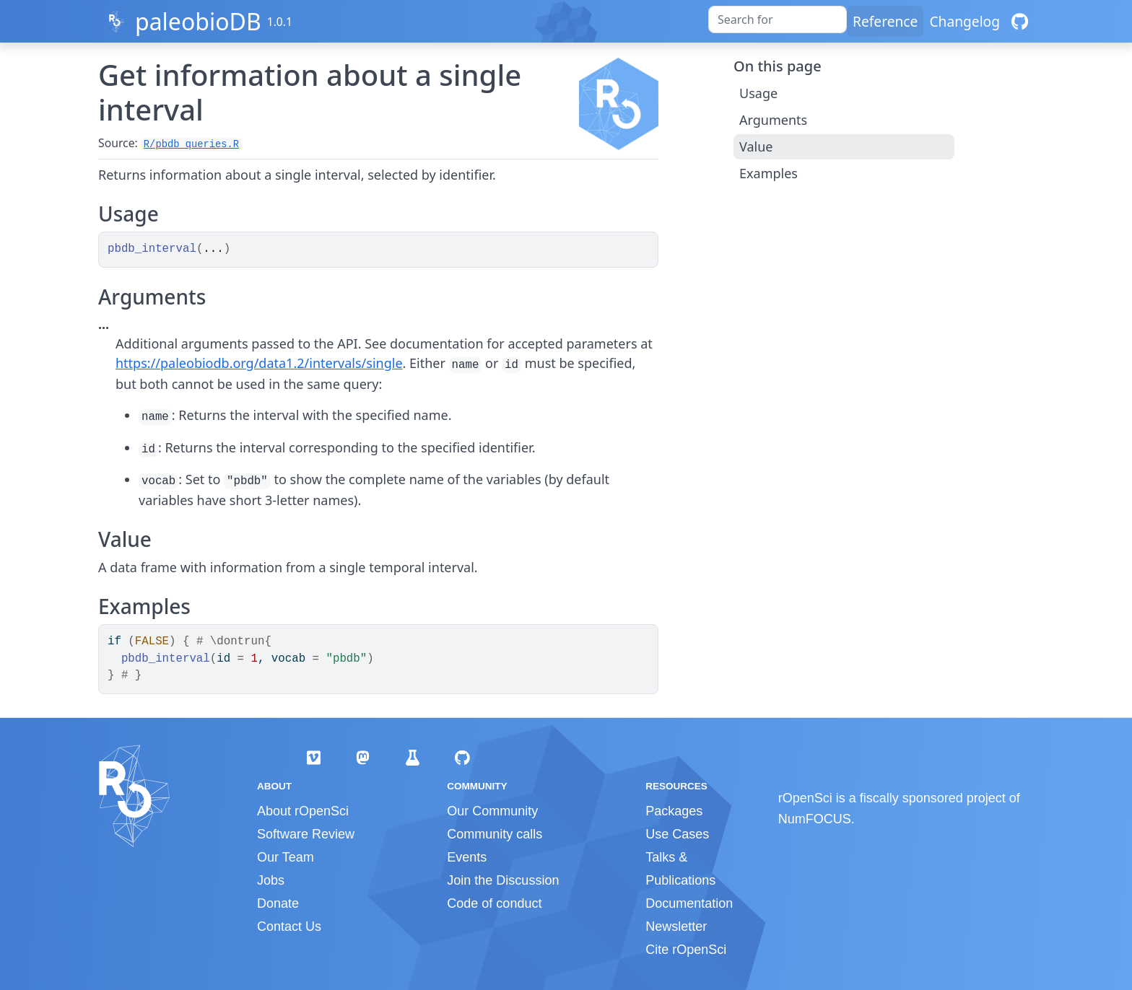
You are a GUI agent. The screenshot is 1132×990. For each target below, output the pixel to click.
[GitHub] (1020, 21)
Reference (885, 21)
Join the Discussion (503, 880)
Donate (278, 903)
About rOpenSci (303, 811)
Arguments (773, 119)
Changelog (964, 21)
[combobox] (777, 19)
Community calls (494, 834)
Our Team (285, 857)
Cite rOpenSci (685, 949)
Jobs (270, 880)
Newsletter (676, 926)
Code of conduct (494, 903)
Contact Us (289, 926)
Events (467, 857)
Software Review (305, 834)
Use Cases (677, 834)
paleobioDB (198, 21)
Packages (673, 811)
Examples (768, 173)
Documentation (689, 903)
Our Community (492, 811)
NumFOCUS (814, 819)
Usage (758, 93)
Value (755, 146)
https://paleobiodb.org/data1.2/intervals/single (259, 363)
